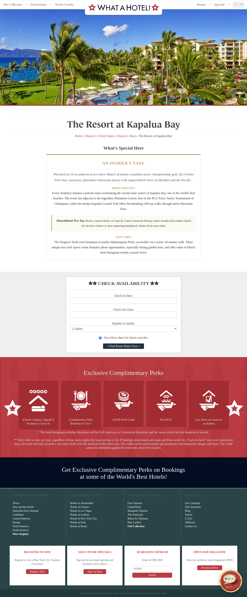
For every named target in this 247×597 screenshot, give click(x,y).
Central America (21, 518)
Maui (132, 136)
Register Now (37, 571)
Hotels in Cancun (79, 507)
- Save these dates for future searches (123, 337)
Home (78, 136)
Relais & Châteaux (138, 518)
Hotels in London (79, 514)
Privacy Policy (160, 593)
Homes (201, 4)
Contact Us (191, 526)
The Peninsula (135, 514)
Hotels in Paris (78, 522)
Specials (219, 4)
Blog (187, 510)
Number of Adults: (123, 323)
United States (105, 136)
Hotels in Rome (78, 526)
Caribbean (18, 514)
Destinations (38, 4)
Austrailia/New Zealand (25, 510)
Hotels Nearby (64, 4)
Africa (16, 503)
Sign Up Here (94, 571)
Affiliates (190, 522)
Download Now (209, 567)
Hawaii (89, 136)
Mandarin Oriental (138, 510)
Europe (16, 522)
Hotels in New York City (83, 518)
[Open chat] (230, 580)
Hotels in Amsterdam (81, 503)
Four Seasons (135, 503)
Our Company (192, 503)
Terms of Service (88, 593)
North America (21, 526)
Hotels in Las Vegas (81, 510)
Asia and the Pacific (23, 507)
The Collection (12, 4)
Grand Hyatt (134, 507)
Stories (189, 514)
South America (21, 530)
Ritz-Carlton (134, 522)
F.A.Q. (188, 518)
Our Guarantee (193, 507)
